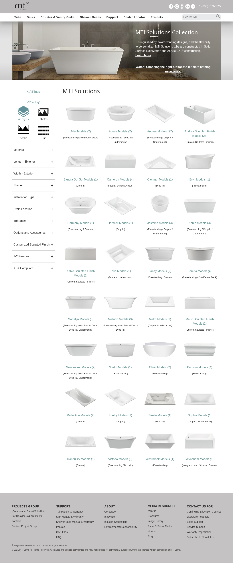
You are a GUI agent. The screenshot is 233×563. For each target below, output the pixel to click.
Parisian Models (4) (199, 367)
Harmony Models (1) (81, 223)
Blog (150, 536)
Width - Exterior (23, 173)
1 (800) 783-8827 (210, 6)
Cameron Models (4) (120, 179)
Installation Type (23, 197)
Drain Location (22, 209)
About (109, 506)
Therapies (19, 220)
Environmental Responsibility (120, 526)
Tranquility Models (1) (80, 459)
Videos (152, 531)
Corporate (110, 511)
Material (18, 149)
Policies (60, 526)
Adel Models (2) (80, 131)
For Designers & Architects (27, 516)
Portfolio (16, 521)
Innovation (110, 516)
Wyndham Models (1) (200, 459)
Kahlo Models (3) (200, 223)
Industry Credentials (115, 521)
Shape (17, 185)
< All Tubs (33, 91)
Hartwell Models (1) (120, 223)
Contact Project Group (24, 526)
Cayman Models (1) (160, 179)
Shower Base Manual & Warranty (75, 521)
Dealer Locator (134, 17)
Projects (157, 17)
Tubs (17, 17)
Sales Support (195, 521)
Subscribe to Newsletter (200, 537)
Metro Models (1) (160, 319)
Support (112, 17)
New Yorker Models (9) (80, 367)
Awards (152, 510)
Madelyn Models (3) (81, 319)
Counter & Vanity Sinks (58, 17)
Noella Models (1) (120, 367)
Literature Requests (198, 516)
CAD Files (62, 532)
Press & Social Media (160, 526)
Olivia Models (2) (160, 367)
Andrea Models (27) (160, 131)
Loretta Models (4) (200, 271)
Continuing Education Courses (204, 511)
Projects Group (25, 506)
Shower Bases (90, 17)
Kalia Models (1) (120, 271)
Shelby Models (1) (120, 415)
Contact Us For (200, 506)
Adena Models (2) (120, 131)
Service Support (196, 526)
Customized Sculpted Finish (31, 244)
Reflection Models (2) (80, 415)
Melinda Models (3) (120, 319)
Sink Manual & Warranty (69, 516)
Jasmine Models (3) (160, 223)
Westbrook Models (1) (160, 459)
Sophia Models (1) (200, 415)
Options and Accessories (29, 232)
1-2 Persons (21, 256)
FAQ (58, 537)
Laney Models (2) (160, 271)
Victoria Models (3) (120, 459)
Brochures (153, 516)
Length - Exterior (24, 161)
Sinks (31, 17)
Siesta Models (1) (160, 415)
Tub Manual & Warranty (69, 511)
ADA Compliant (23, 268)
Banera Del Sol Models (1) (81, 179)
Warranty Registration (199, 532)
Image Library (155, 521)
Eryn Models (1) (199, 179)
